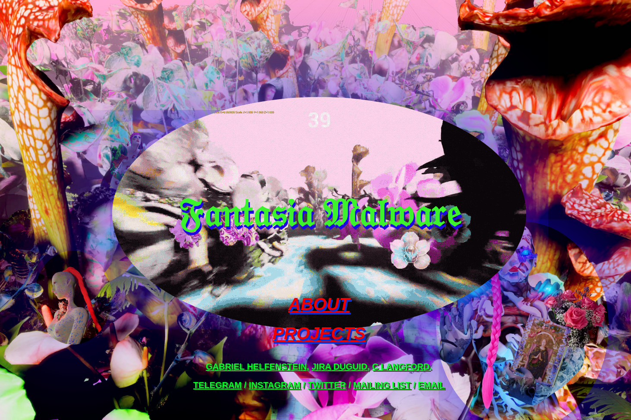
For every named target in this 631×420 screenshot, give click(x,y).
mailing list (382, 385)
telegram (217, 385)
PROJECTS (319, 333)
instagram (275, 385)
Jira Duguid (339, 366)
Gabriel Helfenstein (256, 366)
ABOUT (318, 304)
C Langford (401, 366)
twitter (327, 385)
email (431, 385)
